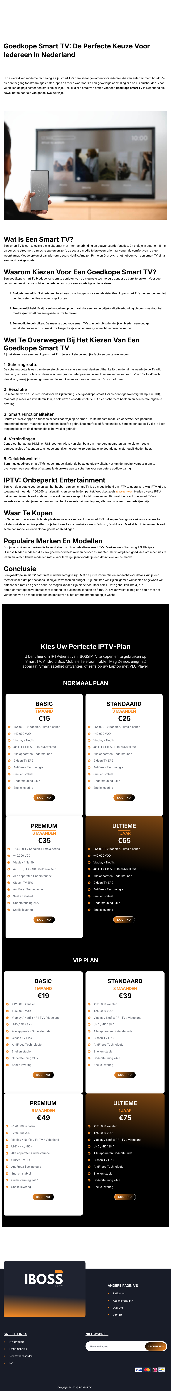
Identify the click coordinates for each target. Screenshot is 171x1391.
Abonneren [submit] (156, 1344)
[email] (126, 1344)
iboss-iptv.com (125, 491)
